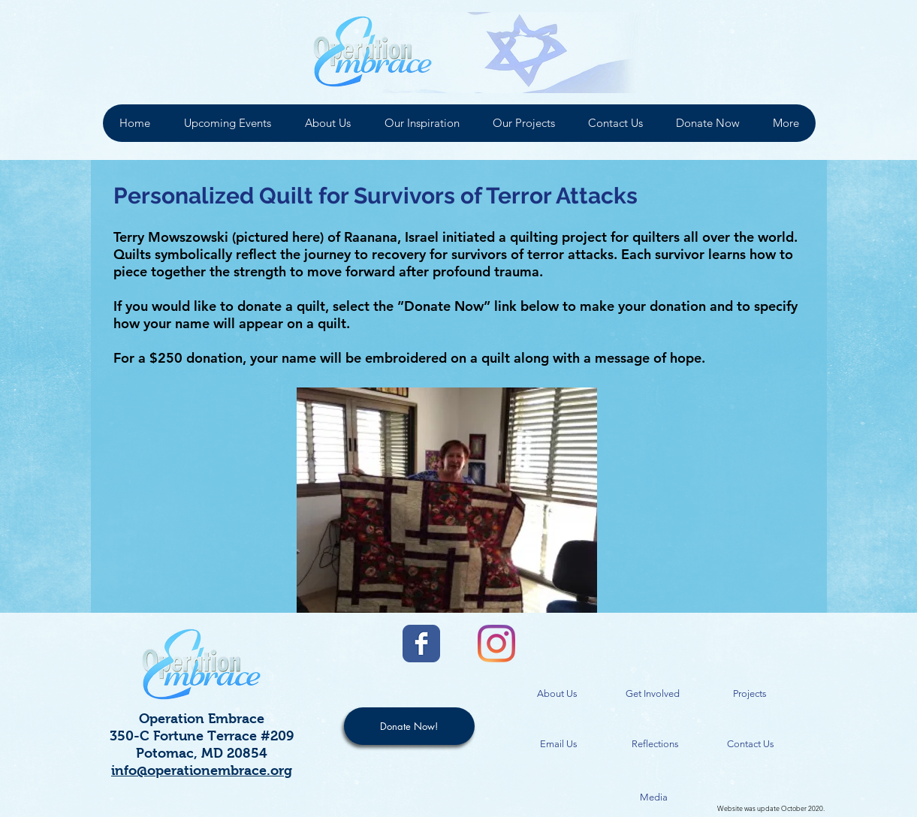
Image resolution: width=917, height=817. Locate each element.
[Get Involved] (653, 694)
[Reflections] (655, 744)
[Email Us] (559, 744)
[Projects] (750, 694)
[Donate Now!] (409, 726)
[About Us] (557, 694)
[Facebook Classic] (421, 643)
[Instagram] (496, 643)
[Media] (653, 798)
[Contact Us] (751, 744)
